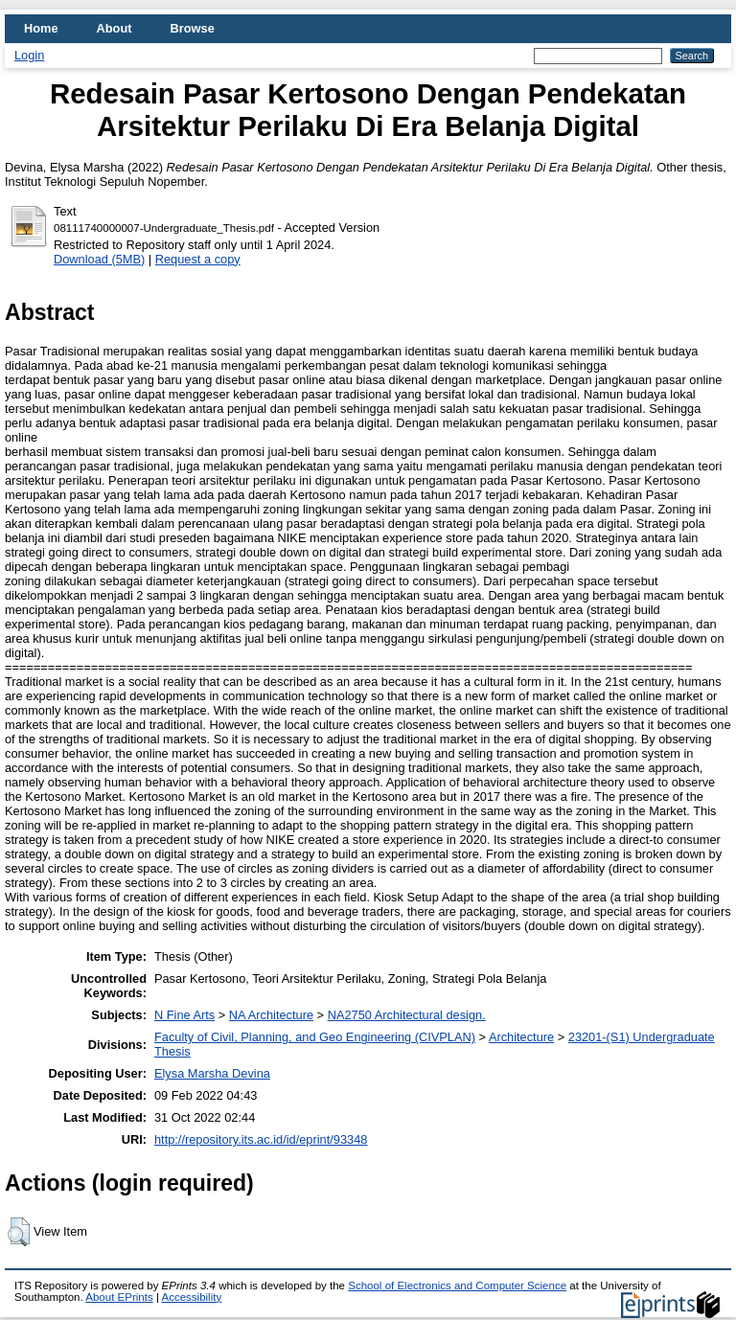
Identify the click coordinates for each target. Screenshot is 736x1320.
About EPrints (118, 1297)
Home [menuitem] (41, 28)
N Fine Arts (184, 1015)
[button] (19, 1232)
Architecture (521, 1037)
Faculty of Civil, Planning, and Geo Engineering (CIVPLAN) (314, 1037)
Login (29, 55)
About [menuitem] (114, 28)
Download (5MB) (99, 259)
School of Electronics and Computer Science (457, 1285)
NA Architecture (271, 1015)
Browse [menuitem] (193, 28)
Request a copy (198, 259)
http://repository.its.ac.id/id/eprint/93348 (260, 1139)
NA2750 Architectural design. (407, 1015)
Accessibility (191, 1297)
